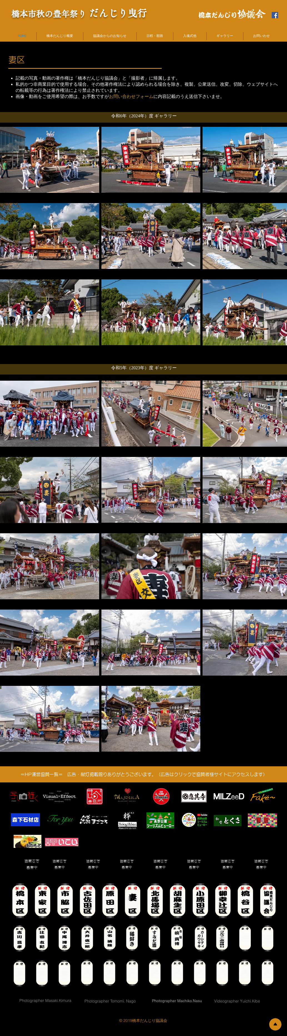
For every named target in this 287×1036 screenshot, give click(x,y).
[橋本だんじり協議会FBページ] (275, 15)
